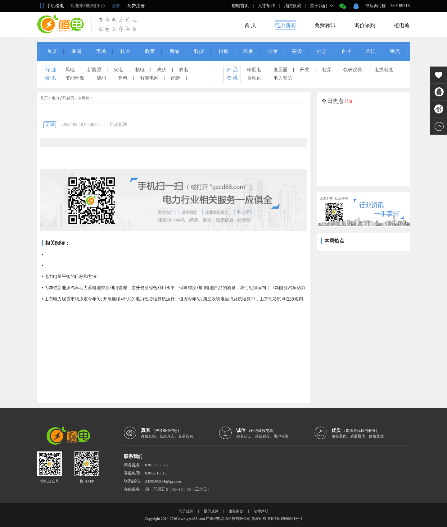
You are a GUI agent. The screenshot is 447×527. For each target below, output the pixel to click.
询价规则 (185, 511)
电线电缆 (383, 69)
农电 (183, 69)
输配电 (254, 69)
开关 (304, 69)
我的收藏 (292, 5)
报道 (223, 51)
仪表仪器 (352, 69)
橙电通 (402, 25)
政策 (150, 51)
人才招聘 (266, 5)
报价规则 (211, 511)
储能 (101, 78)
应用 (248, 51)
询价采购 (364, 25)
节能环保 (74, 78)
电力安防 (282, 78)
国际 (273, 51)
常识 (371, 51)
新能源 (94, 69)
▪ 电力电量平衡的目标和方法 (69, 276)
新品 (174, 51)
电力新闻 (285, 25)
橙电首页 (240, 5)
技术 (125, 51)
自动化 (254, 78)
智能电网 (149, 78)
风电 (70, 69)
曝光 (395, 51)
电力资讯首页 (63, 98)
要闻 (76, 51)
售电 (123, 78)
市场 (101, 51)
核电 (140, 69)
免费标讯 (325, 25)
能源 (175, 78)
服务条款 (235, 511)
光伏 (161, 69)
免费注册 (136, 5)
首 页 (250, 25)
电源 (326, 69)
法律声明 (261, 511)
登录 (115, 5)
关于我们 (318, 5)
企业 (346, 51)
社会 (322, 51)
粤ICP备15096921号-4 (284, 518)
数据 (199, 51)
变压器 (280, 69)
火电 (118, 69)
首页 (52, 51)
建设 (297, 51)
